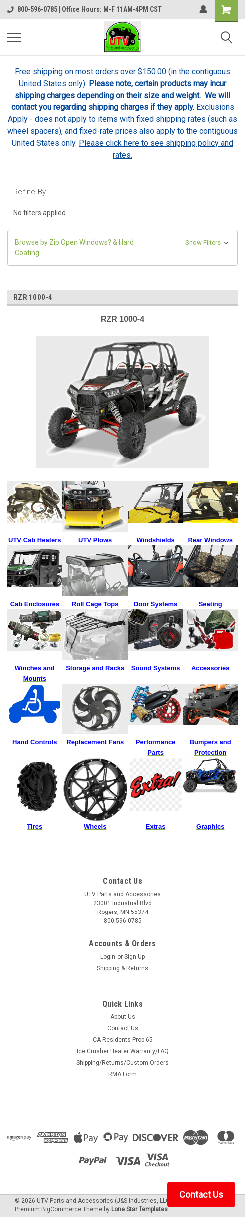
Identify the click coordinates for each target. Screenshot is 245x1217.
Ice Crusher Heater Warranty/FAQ (123, 1051)
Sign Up (134, 956)
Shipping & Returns (122, 968)
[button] (122, 248)
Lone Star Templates (139, 1209)
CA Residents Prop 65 (123, 1039)
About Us (122, 1017)
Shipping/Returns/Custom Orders (122, 1062)
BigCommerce (61, 1209)
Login (107, 956)
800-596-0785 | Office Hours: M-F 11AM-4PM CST (84, 9)
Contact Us (122, 1028)
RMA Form (122, 1074)
